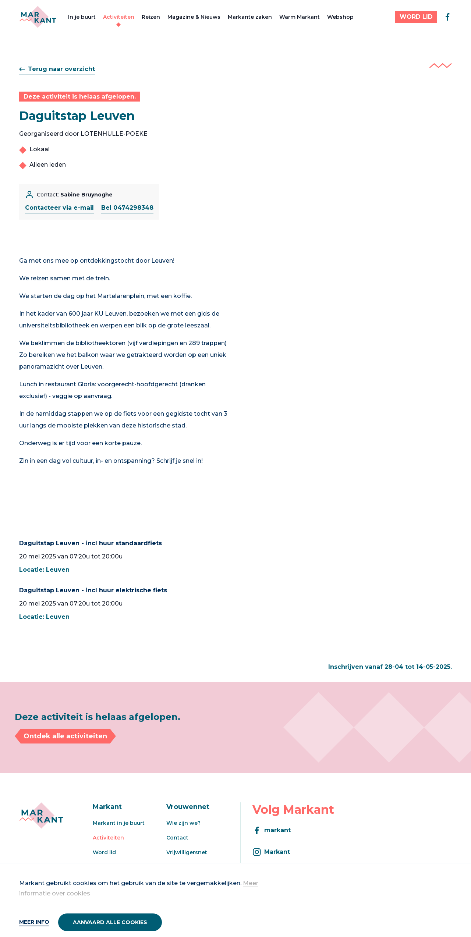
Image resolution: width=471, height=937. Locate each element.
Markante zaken (250, 17)
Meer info (34, 922)
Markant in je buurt (119, 823)
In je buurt (82, 17)
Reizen (151, 17)
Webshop (340, 17)
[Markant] (37, 17)
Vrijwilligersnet (186, 852)
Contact (177, 837)
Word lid (104, 852)
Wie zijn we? (183, 823)
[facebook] (447, 17)
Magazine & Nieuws (193, 17)
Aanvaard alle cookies (110, 922)
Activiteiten (118, 17)
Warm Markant (299, 17)
